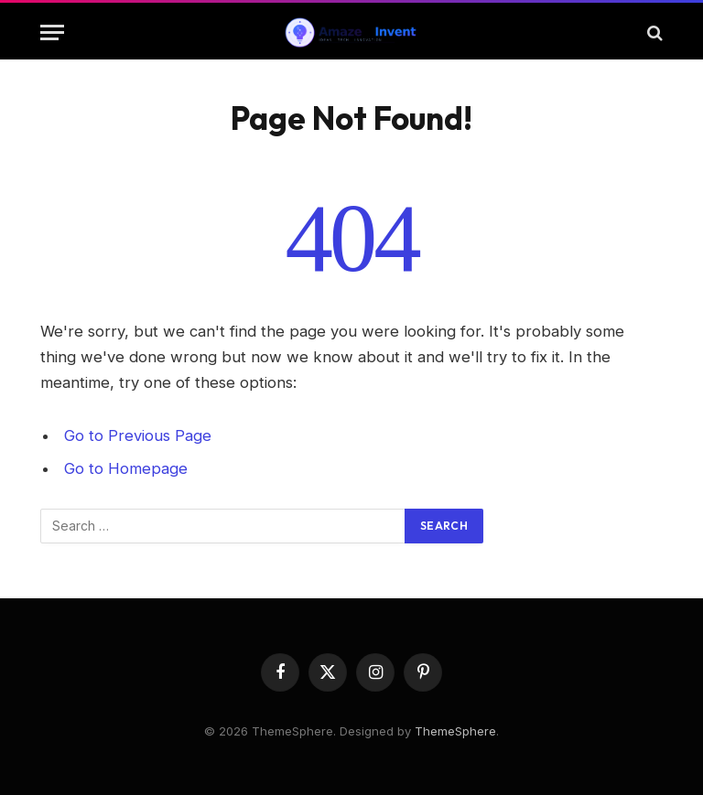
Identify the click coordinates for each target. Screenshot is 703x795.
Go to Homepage (126, 468)
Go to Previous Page (137, 435)
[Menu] (52, 32)
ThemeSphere (455, 731)
